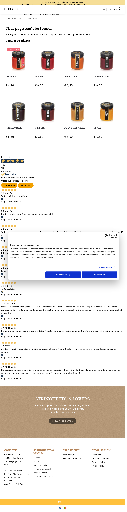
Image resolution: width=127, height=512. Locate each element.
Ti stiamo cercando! (42, 469)
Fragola (11, 76)
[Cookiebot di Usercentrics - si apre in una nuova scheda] (106, 236)
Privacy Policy (98, 466)
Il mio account (69, 454)
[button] (115, 9)
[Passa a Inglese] (60, 507)
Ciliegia (40, 128)
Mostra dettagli (105, 267)
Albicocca (70, 76)
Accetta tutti (99, 275)
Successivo (26, 185)
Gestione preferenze (71, 458)
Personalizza (63, 275)
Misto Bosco (101, 76)
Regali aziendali (40, 472)
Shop (8, 18)
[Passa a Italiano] (65, 507)
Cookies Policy (98, 462)
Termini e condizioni (100, 458)
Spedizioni (96, 454)
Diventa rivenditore (41, 465)
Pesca (97, 128)
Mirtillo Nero (14, 128)
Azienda (36, 457)
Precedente (9, 185)
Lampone (40, 76)
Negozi (36, 461)
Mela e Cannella (74, 128)
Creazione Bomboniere (43, 476)
